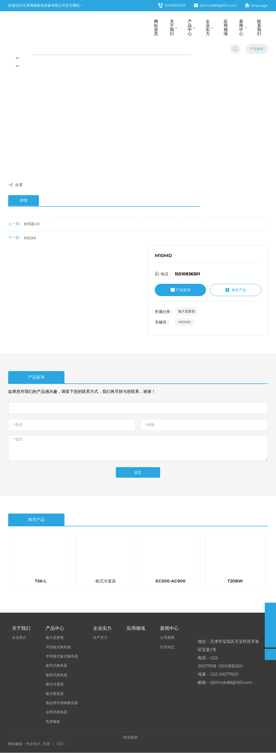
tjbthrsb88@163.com (215, 5)
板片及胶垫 (186, 311)
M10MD (184, 322)
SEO (60, 743)
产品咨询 (256, 49)
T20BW (235, 581)
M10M (30, 238)
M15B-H (31, 224)
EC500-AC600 (170, 581)
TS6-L (41, 581)
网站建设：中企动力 (24, 743)
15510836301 (172, 5)
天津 (46, 743)
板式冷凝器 (105, 581)
